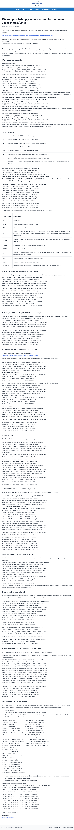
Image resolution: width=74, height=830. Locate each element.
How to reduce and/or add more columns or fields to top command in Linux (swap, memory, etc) (28, 35)
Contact (55, 9)
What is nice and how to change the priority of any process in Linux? (21, 355)
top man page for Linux (8, 817)
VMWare (30, 9)
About (50, 827)
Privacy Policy (62, 827)
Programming (46, 9)
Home (18, 9)
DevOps (37, 9)
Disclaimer (70, 827)
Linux (23, 9)
